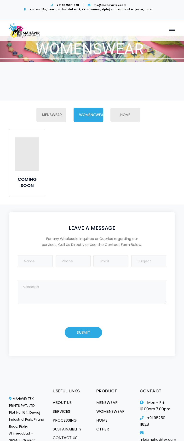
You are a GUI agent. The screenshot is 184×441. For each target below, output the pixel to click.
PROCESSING (65, 420)
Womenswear (91, 114)
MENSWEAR (107, 402)
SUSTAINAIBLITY (67, 429)
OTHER (102, 429)
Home (125, 114)
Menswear (52, 114)
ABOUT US (62, 402)
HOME (102, 420)
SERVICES (61, 411)
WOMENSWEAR (110, 411)
